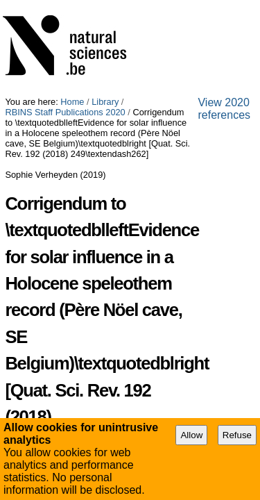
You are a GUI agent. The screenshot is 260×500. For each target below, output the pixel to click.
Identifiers (26, 325)
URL (14, 376)
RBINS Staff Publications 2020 (186, 5)
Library (105, 5)
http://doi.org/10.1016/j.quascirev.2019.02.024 (115, 376)
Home (72, 5)
